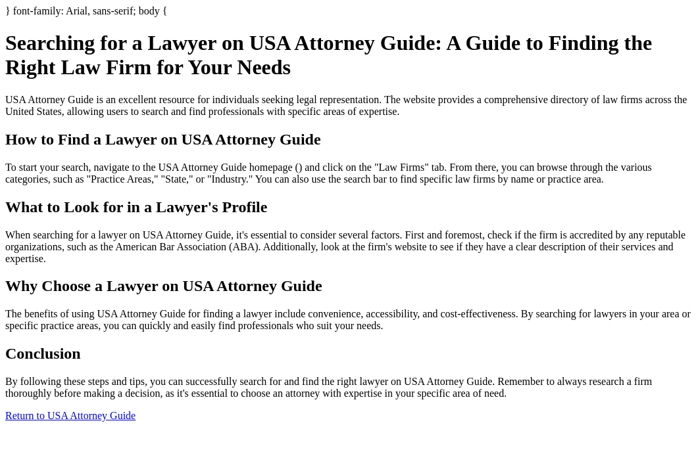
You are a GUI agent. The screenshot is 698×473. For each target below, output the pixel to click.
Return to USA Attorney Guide (70, 415)
